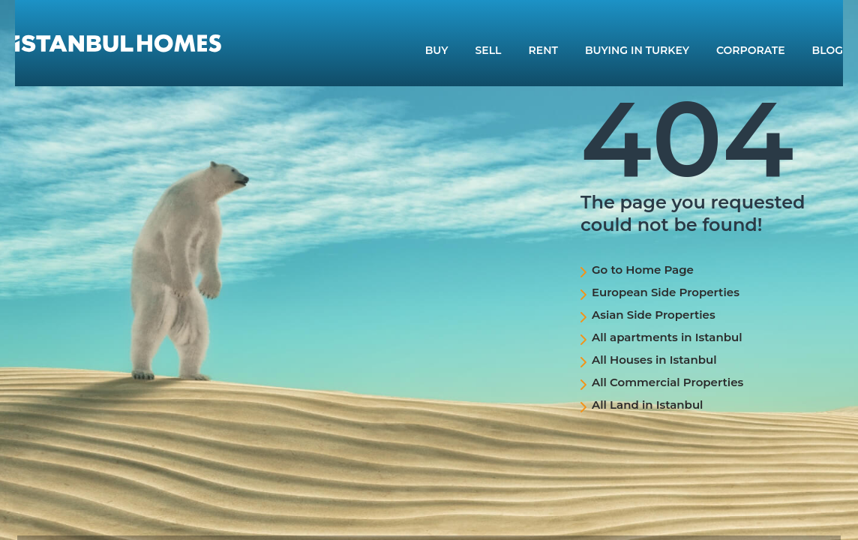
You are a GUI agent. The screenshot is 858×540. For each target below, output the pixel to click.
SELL (489, 50)
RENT (543, 50)
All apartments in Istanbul (667, 337)
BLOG (827, 50)
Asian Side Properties (654, 315)
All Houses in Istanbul (654, 359)
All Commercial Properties (667, 382)
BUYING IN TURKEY (637, 50)
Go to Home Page (643, 269)
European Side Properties (666, 292)
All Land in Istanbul (647, 405)
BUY (436, 50)
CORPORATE (750, 50)
